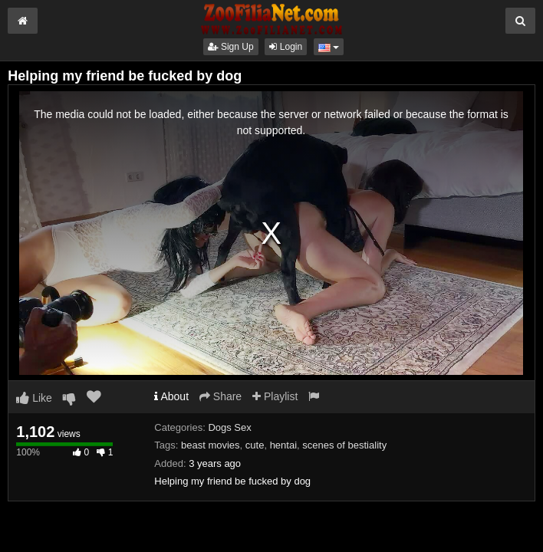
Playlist (275, 396)
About (171, 396)
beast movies (210, 445)
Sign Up (231, 46)
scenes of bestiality (344, 445)
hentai (283, 445)
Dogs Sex (229, 427)
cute (255, 445)
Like (34, 398)
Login (285, 46)
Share (220, 396)
